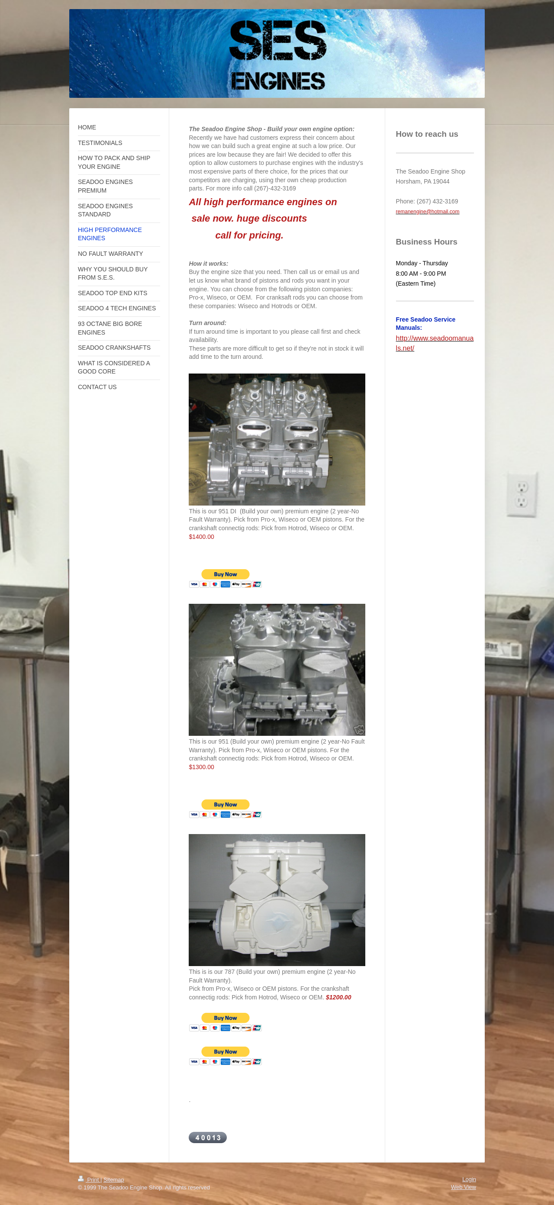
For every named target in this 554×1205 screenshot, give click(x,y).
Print (89, 1179)
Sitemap (113, 1179)
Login (469, 1179)
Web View (463, 1187)
